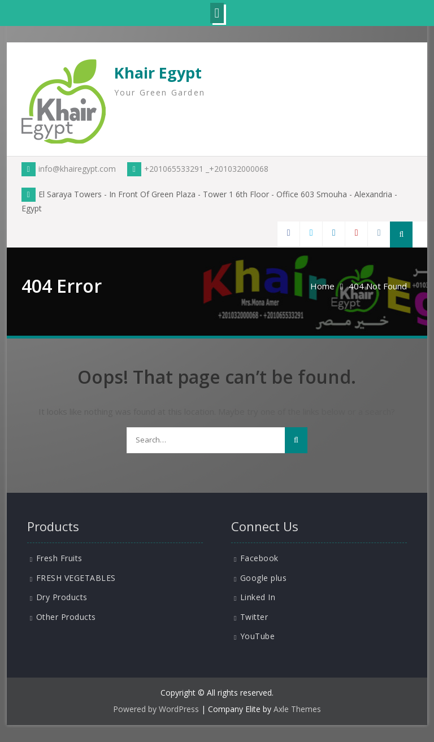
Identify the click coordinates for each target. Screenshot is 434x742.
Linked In (258, 597)
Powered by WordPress (156, 709)
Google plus (263, 577)
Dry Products (62, 597)
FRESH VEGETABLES (76, 577)
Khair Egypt (158, 72)
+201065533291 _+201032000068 (197, 168)
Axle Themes (297, 709)
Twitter (254, 616)
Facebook (259, 558)
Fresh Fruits (59, 558)
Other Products (66, 616)
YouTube (257, 636)
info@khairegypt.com (68, 168)
